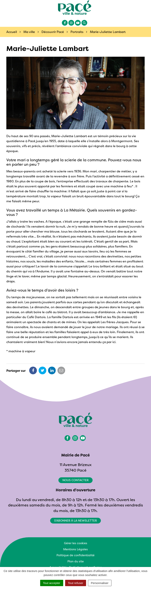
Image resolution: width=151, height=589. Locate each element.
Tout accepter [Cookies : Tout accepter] (51, 583)
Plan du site (75, 561)
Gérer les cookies (75, 543)
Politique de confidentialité (75, 555)
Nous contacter (75, 480)
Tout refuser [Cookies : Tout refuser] (75, 583)
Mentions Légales (75, 549)
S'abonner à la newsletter (75, 521)
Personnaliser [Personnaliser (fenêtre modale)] (100, 583)
